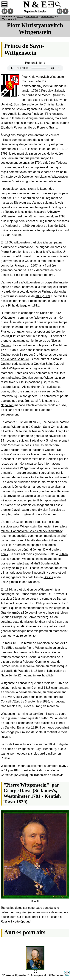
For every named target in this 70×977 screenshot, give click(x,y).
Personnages (32, 16)
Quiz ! (51, 4)
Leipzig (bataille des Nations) (20, 581)
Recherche (58, 4)
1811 (35, 305)
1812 (57, 313)
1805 (8, 242)
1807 (34, 265)
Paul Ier (16, 234)
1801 (62, 225)
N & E (20, 16)
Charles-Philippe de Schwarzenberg (24, 617)
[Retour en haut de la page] (67, 975)
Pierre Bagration (11, 251)
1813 (15, 521)
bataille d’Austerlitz (48, 251)
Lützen (63, 554)
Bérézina (52, 459)
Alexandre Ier (31, 386)
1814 (8, 589)
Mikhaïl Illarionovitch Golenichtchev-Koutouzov (31, 531)
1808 (38, 296)
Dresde (48, 577)
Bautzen (15, 558)
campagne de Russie (35, 313)
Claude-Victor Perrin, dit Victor (21, 449)
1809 (46, 296)
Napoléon (7, 405)
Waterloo (24, 670)
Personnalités (47, 16)
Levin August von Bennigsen (24, 696)
